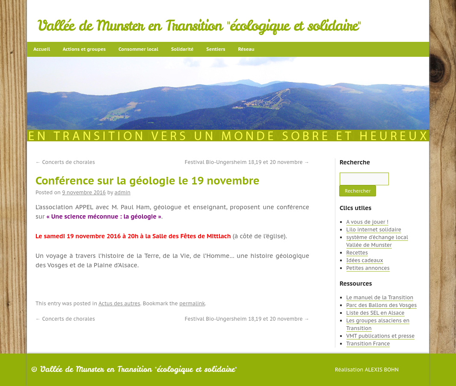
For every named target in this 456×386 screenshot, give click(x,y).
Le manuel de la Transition (380, 297)
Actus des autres (119, 303)
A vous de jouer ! (367, 222)
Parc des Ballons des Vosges (381, 305)
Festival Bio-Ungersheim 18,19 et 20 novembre (247, 162)
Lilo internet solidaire (373, 229)
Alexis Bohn (382, 369)
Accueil (41, 49)
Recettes (357, 252)
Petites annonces (368, 268)
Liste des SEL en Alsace (375, 313)
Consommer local (138, 49)
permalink (192, 303)
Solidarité (182, 49)
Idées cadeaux (364, 260)
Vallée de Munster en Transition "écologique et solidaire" (199, 25)
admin (122, 192)
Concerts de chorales (65, 162)
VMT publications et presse (380, 336)
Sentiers (215, 49)
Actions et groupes (84, 49)
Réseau (246, 49)
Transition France (368, 343)
